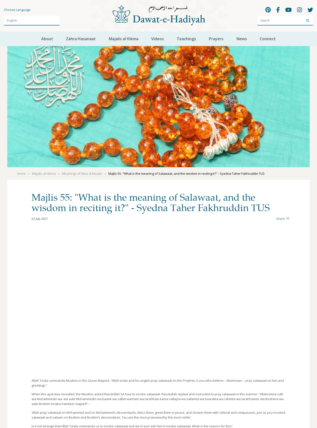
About (47, 38)
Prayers (216, 38)
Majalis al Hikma (123, 38)
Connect (268, 38)
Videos (157, 38)
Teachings (186, 38)
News (242, 38)
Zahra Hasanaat (81, 38)
